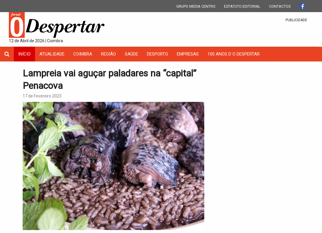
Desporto (157, 54)
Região (108, 54)
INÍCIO (24, 54)
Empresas (188, 54)
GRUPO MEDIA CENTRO (195, 6)
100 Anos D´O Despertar (234, 54)
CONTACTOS (280, 6)
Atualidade (51, 54)
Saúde (131, 54)
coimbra (82, 54)
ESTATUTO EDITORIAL (242, 6)
